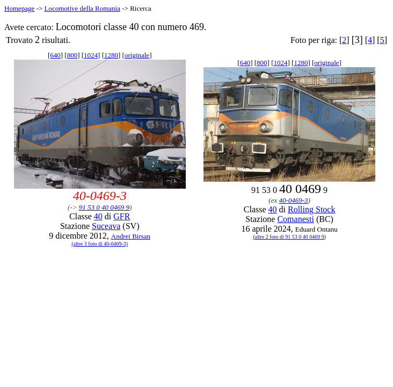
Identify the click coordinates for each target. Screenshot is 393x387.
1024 (91, 55)
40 (98, 216)
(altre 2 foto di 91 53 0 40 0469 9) (289, 237)
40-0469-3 (293, 200)
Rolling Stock (311, 209)
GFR (121, 216)
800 (72, 55)
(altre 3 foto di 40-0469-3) (99, 244)
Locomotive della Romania (82, 8)
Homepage (19, 8)
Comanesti (295, 219)
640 (55, 55)
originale (137, 55)
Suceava (106, 226)
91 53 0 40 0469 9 (104, 207)
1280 (111, 55)
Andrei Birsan (130, 236)
